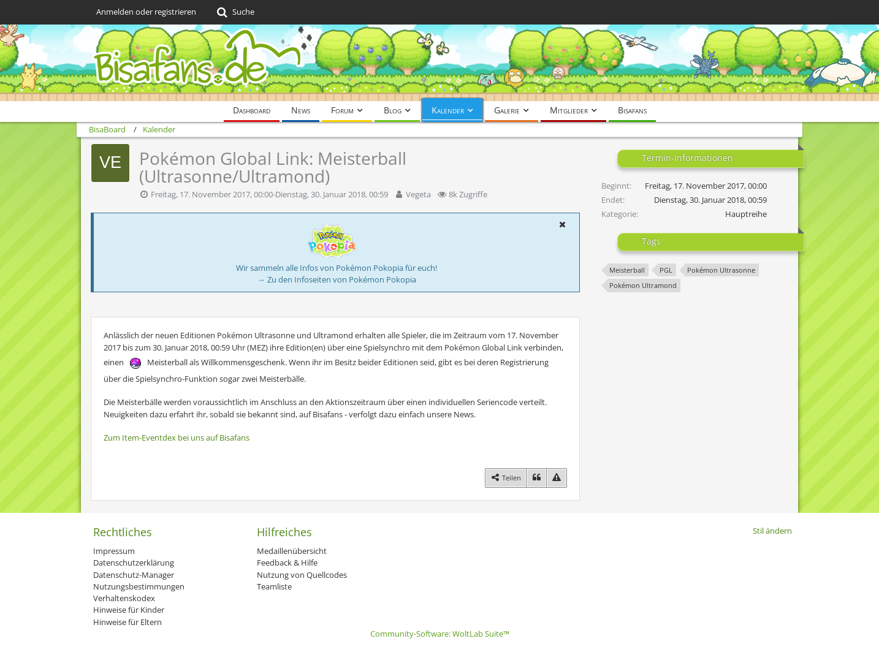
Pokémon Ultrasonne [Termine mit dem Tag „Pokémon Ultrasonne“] (721, 270)
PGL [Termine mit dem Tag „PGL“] (666, 270)
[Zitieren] (536, 477)
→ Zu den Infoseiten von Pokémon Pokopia (336, 279)
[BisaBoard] (439, 63)
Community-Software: (439, 633)
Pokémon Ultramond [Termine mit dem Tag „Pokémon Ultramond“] (643, 285)
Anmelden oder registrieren (146, 11)
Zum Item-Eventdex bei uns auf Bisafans (176, 437)
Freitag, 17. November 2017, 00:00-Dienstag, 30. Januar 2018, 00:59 (269, 194)
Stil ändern (772, 530)
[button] (562, 224)
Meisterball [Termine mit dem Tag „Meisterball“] (627, 270)
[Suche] (234, 12)
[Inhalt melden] (556, 477)
